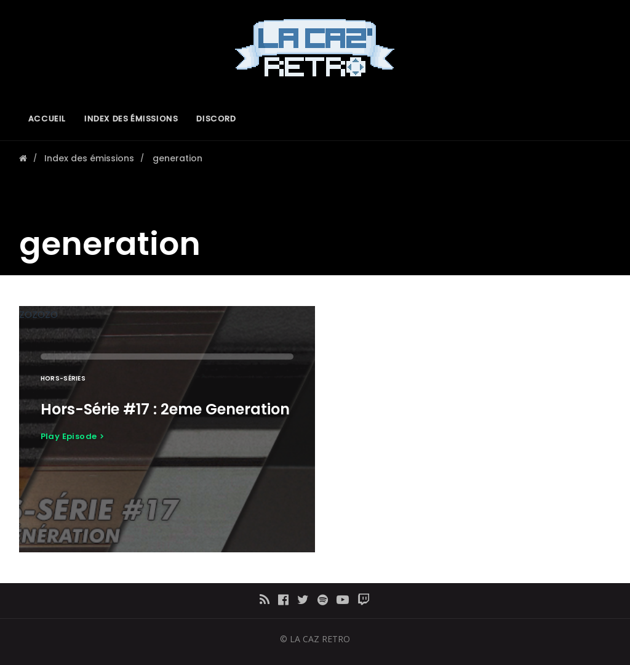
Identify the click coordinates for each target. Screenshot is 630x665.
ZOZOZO (167, 429)
